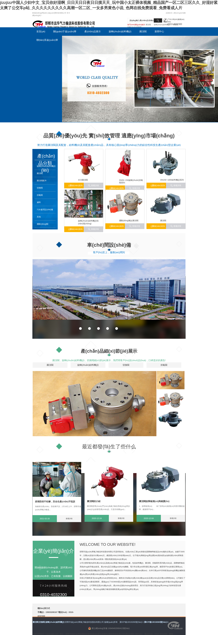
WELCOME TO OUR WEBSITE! (108, 544)
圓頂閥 (148, 25)
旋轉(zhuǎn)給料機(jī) (162, 25)
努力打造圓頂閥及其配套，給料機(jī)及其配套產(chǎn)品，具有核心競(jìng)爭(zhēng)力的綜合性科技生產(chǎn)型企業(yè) (109, 145)
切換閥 (175, 25)
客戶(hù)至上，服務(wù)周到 (109, 252)
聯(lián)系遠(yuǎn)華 (47, 40)
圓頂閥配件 (42, 180)
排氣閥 (40, 195)
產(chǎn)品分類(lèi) (46, 156)
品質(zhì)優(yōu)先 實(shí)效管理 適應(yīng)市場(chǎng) (109, 136)
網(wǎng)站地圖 (180, 13)
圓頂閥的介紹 (93, 501)
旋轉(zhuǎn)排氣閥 (134, 27)
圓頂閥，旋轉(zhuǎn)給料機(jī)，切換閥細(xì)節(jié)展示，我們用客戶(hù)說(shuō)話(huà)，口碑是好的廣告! (109, 360)
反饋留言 (169, 13)
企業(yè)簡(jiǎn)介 (53, 551)
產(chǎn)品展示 (92, 31)
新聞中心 (159, 31)
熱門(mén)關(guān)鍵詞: (136, 25)
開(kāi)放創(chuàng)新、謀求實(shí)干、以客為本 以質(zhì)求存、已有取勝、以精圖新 (53, 572)
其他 (39, 217)
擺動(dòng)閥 (42, 224)
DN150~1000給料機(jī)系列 (172, 180)
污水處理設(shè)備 (45, 209)
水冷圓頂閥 (83, 180)
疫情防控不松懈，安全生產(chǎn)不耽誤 (55, 501)
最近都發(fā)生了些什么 (109, 446)
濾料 (39, 202)
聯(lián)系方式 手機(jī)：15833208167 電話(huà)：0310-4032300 (56, 612)
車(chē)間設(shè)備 (109, 245)
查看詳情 (177, 185)
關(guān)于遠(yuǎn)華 (64, 31)
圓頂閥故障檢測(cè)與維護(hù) (154, 501)
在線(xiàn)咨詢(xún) (158, 186)
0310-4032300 (53, 594)
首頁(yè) (40, 31)
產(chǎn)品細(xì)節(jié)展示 (109, 351)
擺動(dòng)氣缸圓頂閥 (128, 220)
